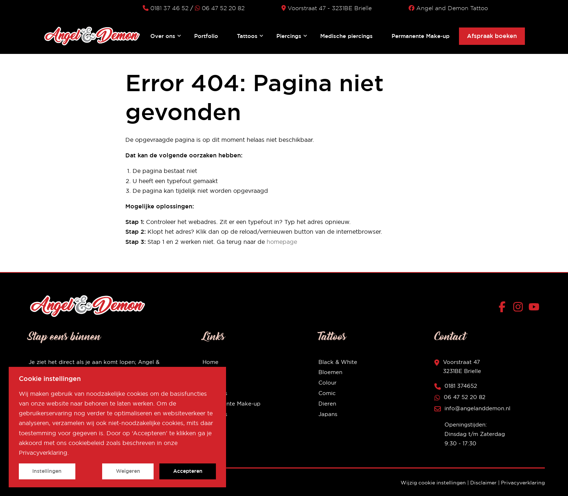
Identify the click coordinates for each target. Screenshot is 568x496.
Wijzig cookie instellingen (433, 482)
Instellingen (47, 471)
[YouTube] (534, 308)
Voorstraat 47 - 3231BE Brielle (326, 8)
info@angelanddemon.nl (477, 408)
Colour (327, 382)
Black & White (337, 362)
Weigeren (128, 471)
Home (210, 362)
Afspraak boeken (492, 36)
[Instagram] (520, 308)
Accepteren (187, 471)
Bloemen (330, 372)
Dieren (327, 403)
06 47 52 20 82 (220, 8)
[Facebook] (504, 308)
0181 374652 (460, 385)
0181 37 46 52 (165, 8)
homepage (282, 241)
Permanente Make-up (231, 403)
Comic (327, 393)
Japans (327, 414)
